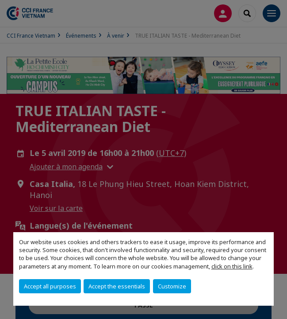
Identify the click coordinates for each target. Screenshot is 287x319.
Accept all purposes (50, 286)
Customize (172, 286)
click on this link (232, 266)
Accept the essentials (116, 286)
